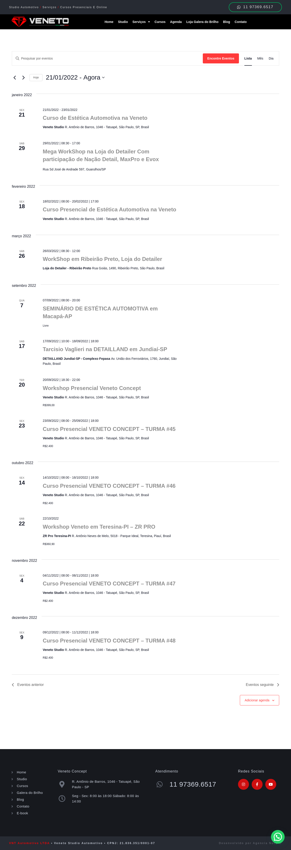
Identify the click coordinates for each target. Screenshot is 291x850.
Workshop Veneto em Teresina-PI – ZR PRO (99, 527)
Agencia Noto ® (267, 843)
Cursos (160, 22)
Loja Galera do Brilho (202, 22)
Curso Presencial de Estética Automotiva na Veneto (109, 209)
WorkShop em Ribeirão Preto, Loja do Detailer (102, 259)
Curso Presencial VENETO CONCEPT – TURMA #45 (109, 429)
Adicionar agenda (257, 700)
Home (109, 22)
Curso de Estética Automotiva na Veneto (95, 118)
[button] (278, 837)
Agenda (176, 22)
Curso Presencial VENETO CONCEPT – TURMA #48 (109, 641)
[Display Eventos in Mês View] (260, 58)
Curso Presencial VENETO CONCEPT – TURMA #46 (109, 486)
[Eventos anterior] (14, 77)
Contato (241, 22)
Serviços (141, 22)
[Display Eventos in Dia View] (271, 58)
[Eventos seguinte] (23, 77)
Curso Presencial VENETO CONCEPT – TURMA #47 (109, 583)
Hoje (36, 77)
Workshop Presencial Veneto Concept (92, 388)
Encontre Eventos (220, 58)
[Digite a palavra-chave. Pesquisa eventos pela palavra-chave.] (107, 58)
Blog (226, 22)
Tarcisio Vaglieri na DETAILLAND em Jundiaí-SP (105, 349)
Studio (123, 22)
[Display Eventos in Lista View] (248, 58)
